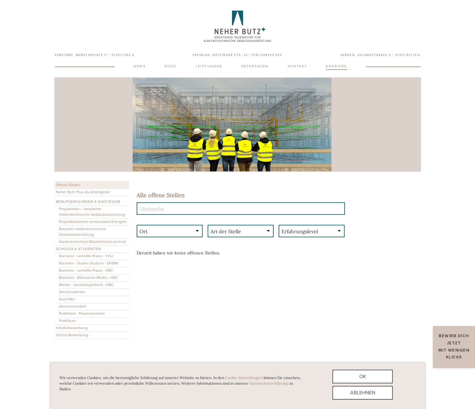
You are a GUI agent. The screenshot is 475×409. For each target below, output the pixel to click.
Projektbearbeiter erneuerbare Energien (93, 221)
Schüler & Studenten (78, 249)
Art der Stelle (225, 231)
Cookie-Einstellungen (244, 377)
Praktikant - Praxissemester (82, 313)
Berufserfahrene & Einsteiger (88, 202)
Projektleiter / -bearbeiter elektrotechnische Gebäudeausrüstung (92, 212)
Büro (170, 66)
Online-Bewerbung (72, 335)
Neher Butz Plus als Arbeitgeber (83, 192)
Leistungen (209, 66)
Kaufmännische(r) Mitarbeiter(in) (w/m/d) (92, 241)
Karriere (336, 66)
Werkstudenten (72, 292)
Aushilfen (67, 299)
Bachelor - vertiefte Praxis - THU (86, 256)
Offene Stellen (68, 185)
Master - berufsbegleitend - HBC (86, 285)
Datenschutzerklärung (268, 383)
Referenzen (255, 66)
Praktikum (67, 320)
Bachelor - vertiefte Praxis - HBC (86, 270)
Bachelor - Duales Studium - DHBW (88, 263)
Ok (362, 376)
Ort (143, 231)
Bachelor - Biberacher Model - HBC (88, 277)
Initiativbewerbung (72, 328)
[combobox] (170, 232)
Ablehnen (362, 393)
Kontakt (297, 66)
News (140, 66)
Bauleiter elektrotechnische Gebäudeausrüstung (82, 232)
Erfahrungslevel (299, 231)
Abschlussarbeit (72, 306)
